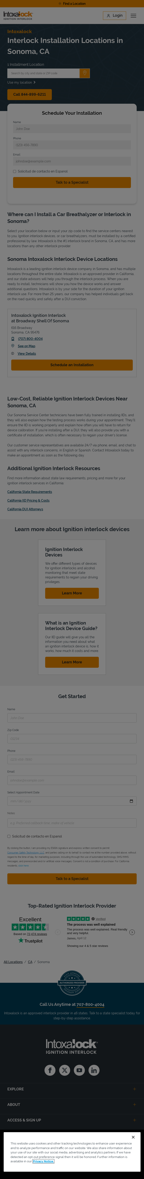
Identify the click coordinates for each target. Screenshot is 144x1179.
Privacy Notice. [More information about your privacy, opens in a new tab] (43, 1161)
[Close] (133, 1137)
